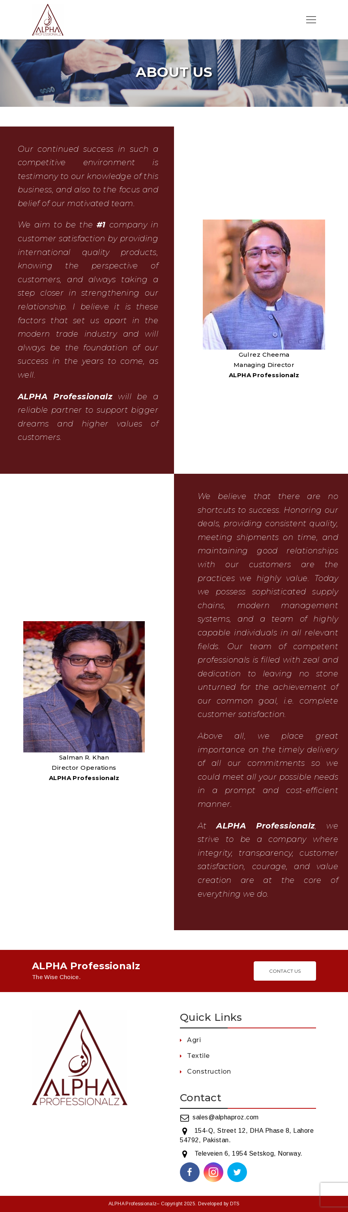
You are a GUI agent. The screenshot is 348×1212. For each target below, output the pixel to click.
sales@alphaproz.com (226, 1117)
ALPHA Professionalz (133, 1203)
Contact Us (285, 971)
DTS (235, 1203)
